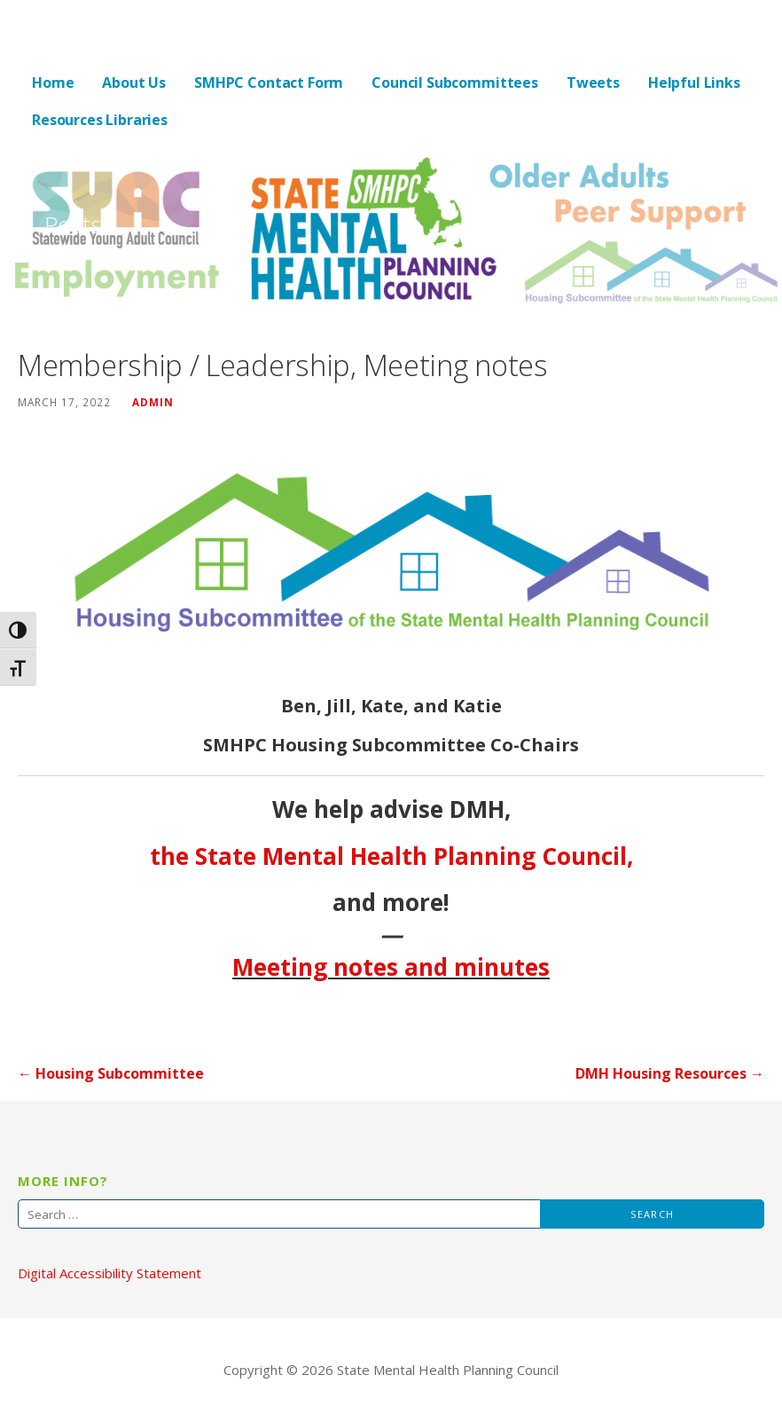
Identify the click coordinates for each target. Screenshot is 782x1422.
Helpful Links (694, 82)
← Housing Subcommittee (111, 1073)
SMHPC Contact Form (268, 82)
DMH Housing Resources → (669, 1073)
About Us (134, 82)
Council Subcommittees (454, 82)
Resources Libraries (100, 120)
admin (153, 402)
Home (53, 82)
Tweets (593, 82)
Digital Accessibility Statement (109, 1273)
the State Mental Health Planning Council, (391, 856)
